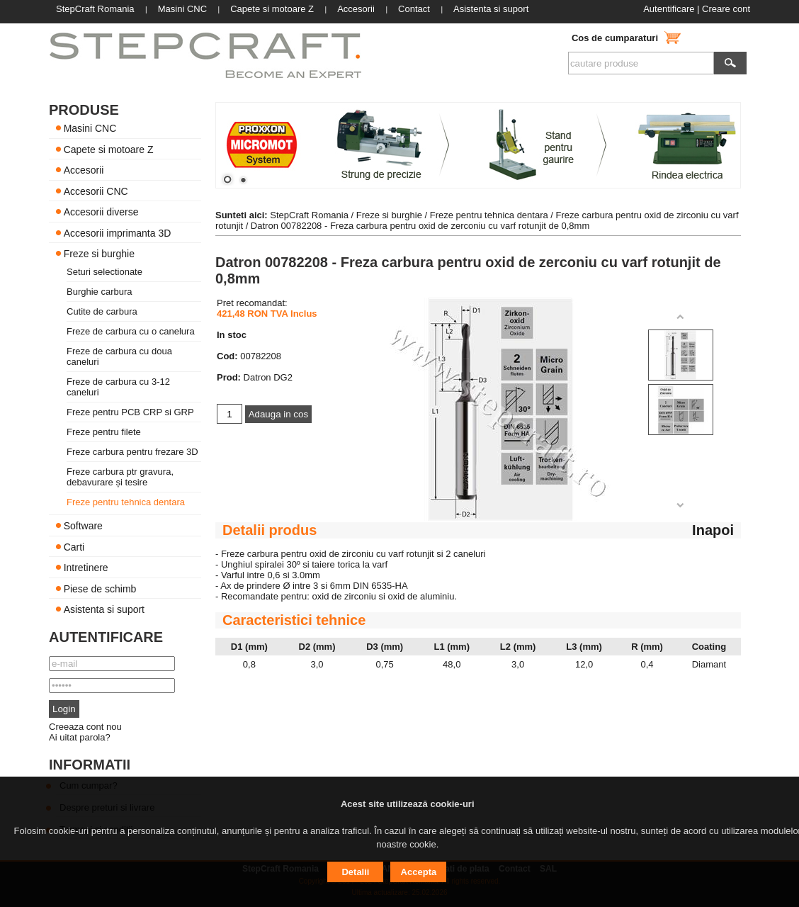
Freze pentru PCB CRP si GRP (130, 412)
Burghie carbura (99, 291)
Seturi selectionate (104, 271)
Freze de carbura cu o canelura (131, 331)
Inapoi (713, 530)
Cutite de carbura (102, 311)
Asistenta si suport (104, 609)
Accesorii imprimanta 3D (117, 232)
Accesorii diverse (101, 212)
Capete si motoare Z (109, 148)
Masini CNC (90, 128)
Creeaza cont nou (85, 726)
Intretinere (86, 567)
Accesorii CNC (96, 190)
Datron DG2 (268, 377)
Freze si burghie (99, 253)
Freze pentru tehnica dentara (126, 502)
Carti (74, 546)
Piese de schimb (100, 588)
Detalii (355, 872)
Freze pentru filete (104, 432)
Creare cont (726, 9)
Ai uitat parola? (79, 737)
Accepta (419, 872)
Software (83, 525)
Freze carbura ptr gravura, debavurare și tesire (120, 477)
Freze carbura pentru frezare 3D (132, 451)
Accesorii (84, 170)
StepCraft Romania (309, 215)
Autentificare (668, 9)
